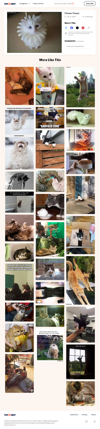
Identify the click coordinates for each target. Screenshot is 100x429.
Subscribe (90, 3)
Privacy (84, 414)
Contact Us (74, 414)
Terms (93, 414)
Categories (24, 3)
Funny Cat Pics (38, 3)
